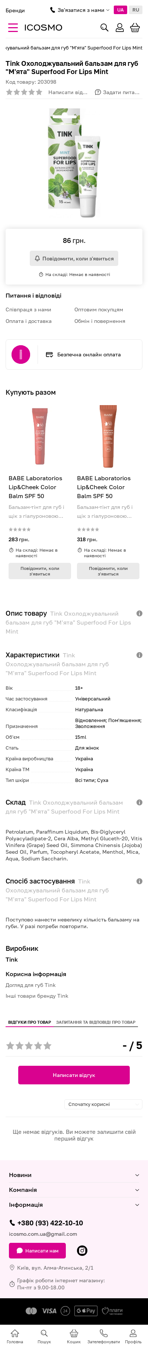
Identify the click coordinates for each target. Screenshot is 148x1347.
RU (135, 10)
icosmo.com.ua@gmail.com (43, 1234)
